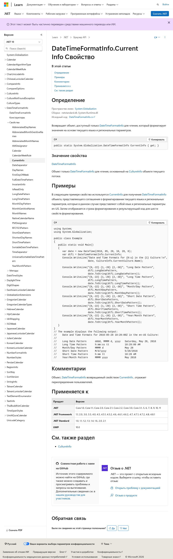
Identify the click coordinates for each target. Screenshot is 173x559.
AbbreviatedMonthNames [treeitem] (25, 141)
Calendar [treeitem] (16, 150)
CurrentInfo (116, 194)
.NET (66, 37)
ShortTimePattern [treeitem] (21, 242)
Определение (61, 72)
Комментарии (61, 81)
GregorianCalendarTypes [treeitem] (19, 304)
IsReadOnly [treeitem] (18, 189)
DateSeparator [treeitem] (19, 165)
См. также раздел (63, 90)
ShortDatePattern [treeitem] (21, 232)
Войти (166, 4)
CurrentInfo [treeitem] (18, 160)
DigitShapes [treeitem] (13, 285)
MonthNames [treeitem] (19, 213)
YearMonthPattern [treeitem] (21, 265)
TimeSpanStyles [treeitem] (15, 410)
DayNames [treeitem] (17, 170)
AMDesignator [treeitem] (19, 145)
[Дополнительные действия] (165, 37)
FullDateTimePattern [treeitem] (22, 179)
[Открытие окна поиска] (157, 5)
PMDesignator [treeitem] (19, 223)
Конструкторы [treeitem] (17, 117)
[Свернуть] (41, 35)
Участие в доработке (82, 551)
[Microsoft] (6, 4)
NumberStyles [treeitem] (14, 357)
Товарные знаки (110, 556)
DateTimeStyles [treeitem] (15, 275)
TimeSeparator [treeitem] (19, 252)
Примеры (59, 77)
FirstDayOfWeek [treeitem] (20, 174)
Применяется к (62, 86)
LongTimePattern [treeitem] (21, 199)
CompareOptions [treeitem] (15, 88)
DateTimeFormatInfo (112, 125)
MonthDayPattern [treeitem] (21, 203)
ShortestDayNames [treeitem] (22, 237)
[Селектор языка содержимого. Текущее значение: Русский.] (10, 544)
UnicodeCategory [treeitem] (16, 420)
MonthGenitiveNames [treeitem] (23, 208)
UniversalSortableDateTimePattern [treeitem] (28, 259)
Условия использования (84, 556)
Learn (55, 37)
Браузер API (79, 37)
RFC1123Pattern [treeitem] (20, 227)
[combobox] (23, 42)
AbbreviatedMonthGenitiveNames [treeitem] (27, 134)
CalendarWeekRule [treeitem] (16, 69)
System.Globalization (85, 108)
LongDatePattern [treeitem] (21, 194)
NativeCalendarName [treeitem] (23, 218)
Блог (62, 551)
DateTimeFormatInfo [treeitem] (20, 112)
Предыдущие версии (44, 551)
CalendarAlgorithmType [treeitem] (19, 64)
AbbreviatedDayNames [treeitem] (24, 127)
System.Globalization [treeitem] (17, 54)
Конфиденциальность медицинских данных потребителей (34, 556)
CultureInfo (135, 171)
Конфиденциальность (109, 551)
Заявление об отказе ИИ (16, 551)
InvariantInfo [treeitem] (18, 184)
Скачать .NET (160, 13)
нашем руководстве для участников (70, 496)
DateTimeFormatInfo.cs (81, 117)
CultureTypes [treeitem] (13, 103)
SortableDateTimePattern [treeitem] (25, 247)
